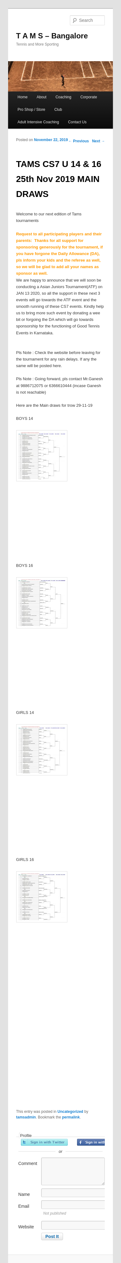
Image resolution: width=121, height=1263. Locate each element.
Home (22, 97)
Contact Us (77, 122)
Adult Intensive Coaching (38, 122)
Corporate (88, 97)
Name (24, 1194)
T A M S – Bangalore (52, 36)
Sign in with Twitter (44, 1142)
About (41, 97)
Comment (27, 1163)
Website (26, 1226)
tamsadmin (26, 1117)
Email (23, 1206)
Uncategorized (70, 1111)
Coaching (63, 97)
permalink (71, 1117)
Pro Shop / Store (31, 109)
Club (58, 109)
